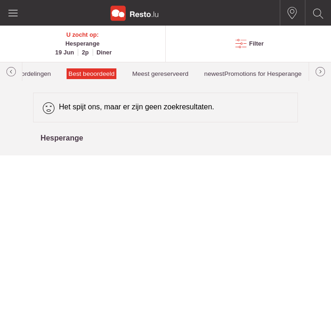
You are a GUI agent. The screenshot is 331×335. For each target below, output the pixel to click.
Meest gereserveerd (160, 73)
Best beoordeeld (91, 73)
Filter (256, 43)
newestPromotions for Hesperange (253, 73)
